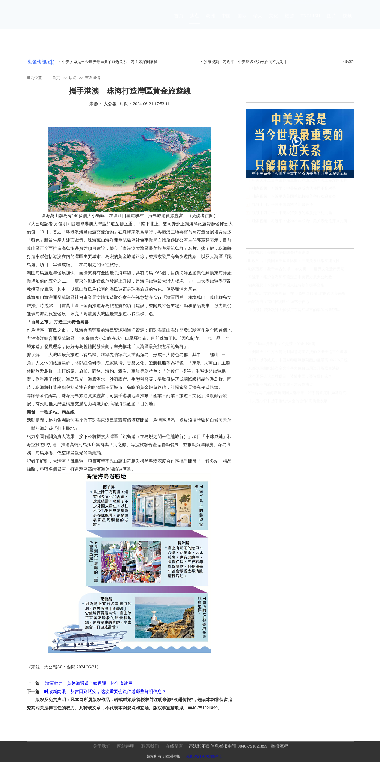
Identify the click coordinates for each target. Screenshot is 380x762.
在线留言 (174, 744)
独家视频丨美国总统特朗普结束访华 (278, 255)
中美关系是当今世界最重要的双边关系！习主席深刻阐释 (109, 62)
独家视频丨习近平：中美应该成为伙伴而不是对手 (246, 62)
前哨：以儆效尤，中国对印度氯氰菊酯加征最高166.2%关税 (298, 363)
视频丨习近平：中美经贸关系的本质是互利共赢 (292, 218)
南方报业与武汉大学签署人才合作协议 (280, 387)
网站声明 (126, 744)
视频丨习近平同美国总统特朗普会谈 (282, 210)
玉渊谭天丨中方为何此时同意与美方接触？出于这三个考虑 (297, 354)
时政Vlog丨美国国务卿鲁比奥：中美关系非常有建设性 (294, 263)
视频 (347, 20)
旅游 (289, 20)
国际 (242, 20)
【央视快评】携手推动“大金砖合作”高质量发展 (288, 403)
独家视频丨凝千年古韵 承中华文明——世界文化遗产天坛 (296, 271)
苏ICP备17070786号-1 (204, 755)
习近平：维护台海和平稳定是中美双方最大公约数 (290, 280)
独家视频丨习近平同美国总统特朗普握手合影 (286, 288)
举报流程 (279, 744)
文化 (273, 20)
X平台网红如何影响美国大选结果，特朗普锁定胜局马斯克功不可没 (301, 395)
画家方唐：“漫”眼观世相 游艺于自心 (279, 304)
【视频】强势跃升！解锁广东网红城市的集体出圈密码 (294, 312)
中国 (226, 20)
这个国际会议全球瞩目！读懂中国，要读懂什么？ (290, 379)
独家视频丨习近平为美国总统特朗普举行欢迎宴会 (294, 201)
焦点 (194, 20)
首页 (178, 20)
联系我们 (150, 744)
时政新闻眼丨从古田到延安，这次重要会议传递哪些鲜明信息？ (105, 691)
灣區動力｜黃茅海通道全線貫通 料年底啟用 (88, 683)
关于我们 (101, 744)
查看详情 (92, 78)
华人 (257, 20)
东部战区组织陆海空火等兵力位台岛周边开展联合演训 (294, 371)
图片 (331, 20)
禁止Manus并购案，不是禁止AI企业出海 (282, 346)
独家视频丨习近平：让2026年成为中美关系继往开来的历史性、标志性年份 (303, 226)
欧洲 (210, 20)
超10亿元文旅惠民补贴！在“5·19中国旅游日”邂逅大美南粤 (297, 296)
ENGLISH (310, 20)
